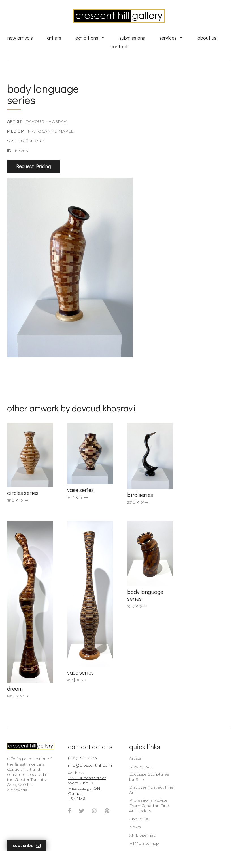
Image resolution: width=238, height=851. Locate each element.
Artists (54, 37)
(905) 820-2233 (81, 737)
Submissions (132, 37)
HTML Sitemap (141, 823)
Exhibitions (90, 37)
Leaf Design (150, 839)
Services (171, 37)
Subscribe (27, 845)
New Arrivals (20, 37)
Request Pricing (33, 166)
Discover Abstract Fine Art (148, 769)
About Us (206, 37)
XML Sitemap (139, 815)
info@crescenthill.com (88, 745)
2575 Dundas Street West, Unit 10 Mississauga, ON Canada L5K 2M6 (86, 768)
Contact (119, 46)
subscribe (203, 773)
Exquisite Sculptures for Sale (146, 756)
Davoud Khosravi (47, 121)
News (131, 806)
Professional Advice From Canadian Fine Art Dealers (146, 785)
